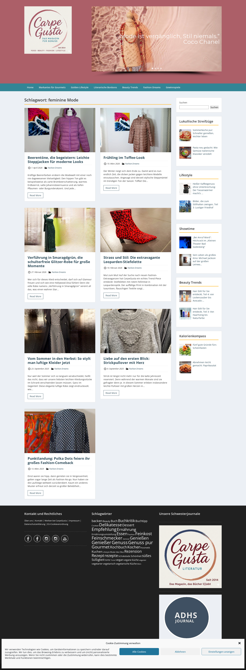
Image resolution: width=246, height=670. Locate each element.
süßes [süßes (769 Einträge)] (146, 555)
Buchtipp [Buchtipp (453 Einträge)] (141, 521)
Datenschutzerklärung (34, 524)
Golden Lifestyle (79, 87)
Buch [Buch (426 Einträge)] (114, 521)
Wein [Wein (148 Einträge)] (139, 564)
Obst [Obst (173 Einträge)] (122, 552)
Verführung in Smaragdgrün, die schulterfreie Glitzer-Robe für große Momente (59, 261)
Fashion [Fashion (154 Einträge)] (131, 534)
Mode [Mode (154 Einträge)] (112, 552)
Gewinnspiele (173, 87)
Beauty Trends (130, 87)
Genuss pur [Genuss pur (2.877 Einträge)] (140, 542)
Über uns (28, 520)
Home (30, 87)
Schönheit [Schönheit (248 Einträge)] (136, 556)
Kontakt (39, 520)
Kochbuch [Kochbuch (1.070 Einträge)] (118, 547)
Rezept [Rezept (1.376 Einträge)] (98, 555)
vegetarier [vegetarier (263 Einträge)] (97, 563)
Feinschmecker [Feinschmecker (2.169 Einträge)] (107, 538)
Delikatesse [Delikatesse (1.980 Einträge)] (110, 525)
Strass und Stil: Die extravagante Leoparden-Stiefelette (131, 259)
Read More (35, 195)
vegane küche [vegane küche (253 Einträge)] (131, 559)
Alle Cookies (139, 651)
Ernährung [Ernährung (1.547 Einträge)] (126, 529)
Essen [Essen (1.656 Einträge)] (122, 533)
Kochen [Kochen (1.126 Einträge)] (134, 547)
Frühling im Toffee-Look (124, 157)
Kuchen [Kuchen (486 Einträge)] (97, 551)
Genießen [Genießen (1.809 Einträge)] (139, 538)
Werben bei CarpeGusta (56, 520)
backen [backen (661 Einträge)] (97, 521)
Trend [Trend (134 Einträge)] (113, 560)
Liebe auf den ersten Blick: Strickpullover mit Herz (126, 360)
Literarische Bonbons (105, 87)
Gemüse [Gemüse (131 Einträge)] (126, 539)
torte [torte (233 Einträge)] (107, 559)
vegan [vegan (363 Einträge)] (119, 560)
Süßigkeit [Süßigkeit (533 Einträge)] (98, 560)
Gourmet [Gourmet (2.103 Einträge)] (101, 547)
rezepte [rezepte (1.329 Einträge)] (111, 555)
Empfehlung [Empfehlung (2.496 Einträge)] (104, 529)
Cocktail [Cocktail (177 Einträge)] (95, 525)
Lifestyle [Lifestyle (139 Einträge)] (106, 552)
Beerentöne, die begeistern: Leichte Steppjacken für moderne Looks (58, 159)
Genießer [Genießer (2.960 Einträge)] (101, 542)
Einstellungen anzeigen (221, 651)
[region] (157, 41)
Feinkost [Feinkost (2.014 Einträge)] (143, 533)
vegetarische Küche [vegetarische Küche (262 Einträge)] (126, 563)
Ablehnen (180, 651)
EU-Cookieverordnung (57, 524)
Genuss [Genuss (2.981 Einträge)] (120, 542)
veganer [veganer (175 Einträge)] (142, 560)
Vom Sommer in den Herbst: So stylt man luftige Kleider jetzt (59, 360)
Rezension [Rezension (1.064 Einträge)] (133, 551)
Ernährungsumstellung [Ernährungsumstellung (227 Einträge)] (104, 534)
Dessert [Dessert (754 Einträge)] (128, 525)
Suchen (183, 102)
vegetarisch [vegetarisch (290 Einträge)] (109, 563)
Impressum (74, 520)
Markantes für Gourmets (52, 87)
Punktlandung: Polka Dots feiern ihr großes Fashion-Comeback (59, 460)
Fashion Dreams (152, 87)
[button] (239, 643)
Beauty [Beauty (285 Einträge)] (106, 521)
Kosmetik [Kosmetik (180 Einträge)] (145, 547)
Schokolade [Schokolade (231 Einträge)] (124, 556)
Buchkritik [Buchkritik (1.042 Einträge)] (126, 520)
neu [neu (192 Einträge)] (117, 551)
